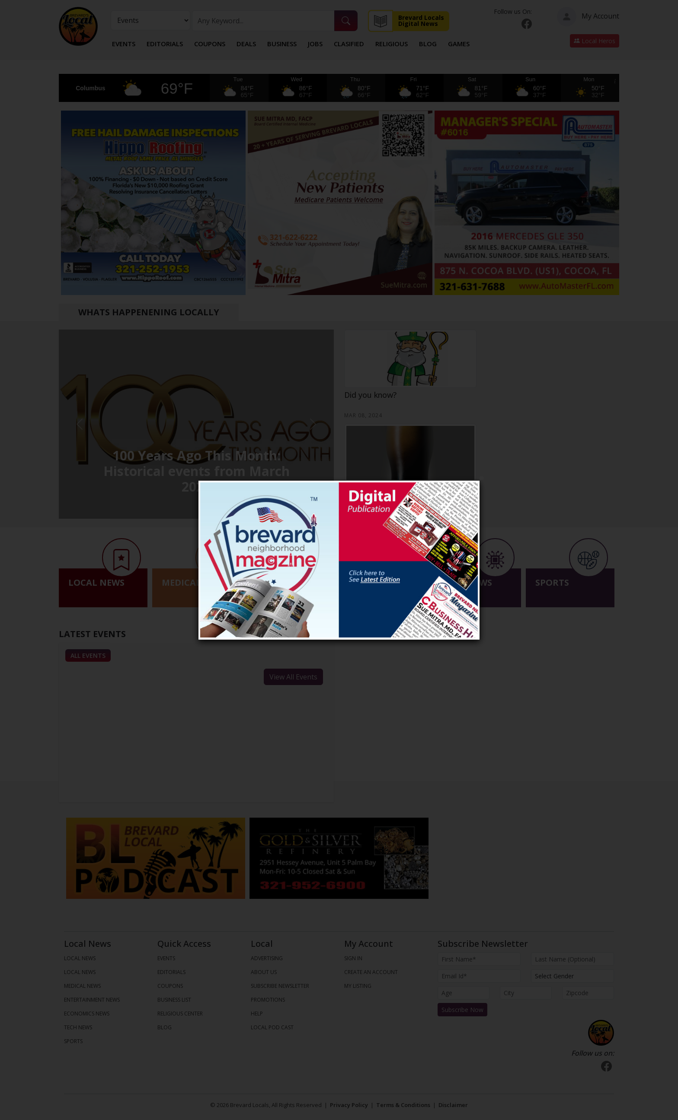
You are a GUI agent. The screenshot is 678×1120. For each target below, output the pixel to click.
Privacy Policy (349, 1105)
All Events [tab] (88, 655)
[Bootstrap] (601, 1033)
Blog (428, 43)
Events (123, 43)
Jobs (315, 43)
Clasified (349, 43)
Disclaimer (453, 1105)
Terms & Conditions (403, 1105)
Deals (246, 43)
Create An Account (371, 972)
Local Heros (594, 41)
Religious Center (180, 1013)
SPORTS (73, 1041)
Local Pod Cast (272, 1027)
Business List (174, 999)
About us (264, 972)
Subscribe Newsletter (280, 986)
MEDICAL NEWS (82, 986)
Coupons (209, 43)
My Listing (357, 986)
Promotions (268, 999)
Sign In (353, 958)
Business (282, 43)
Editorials (165, 43)
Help (257, 1013)
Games (459, 43)
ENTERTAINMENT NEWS (92, 999)
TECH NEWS (78, 1027)
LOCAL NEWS (80, 958)
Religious (391, 43)
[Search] (263, 20)
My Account (588, 16)
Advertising (267, 958)
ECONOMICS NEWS (86, 1013)
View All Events (293, 677)
